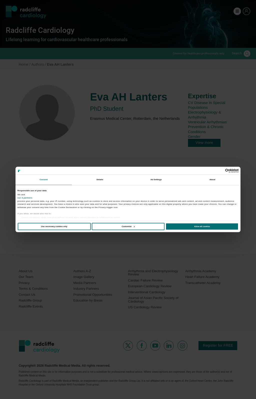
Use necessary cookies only (54, 226)
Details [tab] (99, 180)
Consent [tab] (44, 180)
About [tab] (212, 180)
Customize (128, 226)
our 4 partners (25, 198)
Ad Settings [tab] (156, 180)
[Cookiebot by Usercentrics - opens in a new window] (216, 171)
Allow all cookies (202, 226)
